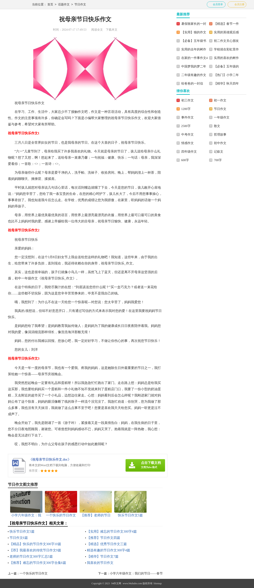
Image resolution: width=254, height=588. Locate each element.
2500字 (186, 126)
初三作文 (187, 100)
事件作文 (187, 117)
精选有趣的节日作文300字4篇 (108, 550)
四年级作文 (189, 151)
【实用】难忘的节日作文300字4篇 (112, 531)
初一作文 (220, 100)
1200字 (186, 109)
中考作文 (187, 134)
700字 (218, 160)
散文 (217, 126)
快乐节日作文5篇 (22, 531)
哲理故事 (220, 134)
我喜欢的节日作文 (100, 562)
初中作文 (220, 143)
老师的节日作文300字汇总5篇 (31, 556)
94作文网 (116, 583)
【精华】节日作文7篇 (102, 556)
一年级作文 (221, 117)
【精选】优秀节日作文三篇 (107, 544)
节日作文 (80, 4)
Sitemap (157, 583)
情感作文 (187, 143)
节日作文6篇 (19, 537)
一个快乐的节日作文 (34, 573)
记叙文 (218, 151)
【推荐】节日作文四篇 (103, 537)
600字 (185, 160)
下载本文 (111, 29)
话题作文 (64, 4)
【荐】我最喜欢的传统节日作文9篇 (35, 550)
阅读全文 (97, 29)
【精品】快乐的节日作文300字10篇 (35, 544)
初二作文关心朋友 (226, 40)
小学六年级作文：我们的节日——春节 (136, 573)
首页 (50, 4)
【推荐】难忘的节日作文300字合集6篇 (38, 562)
